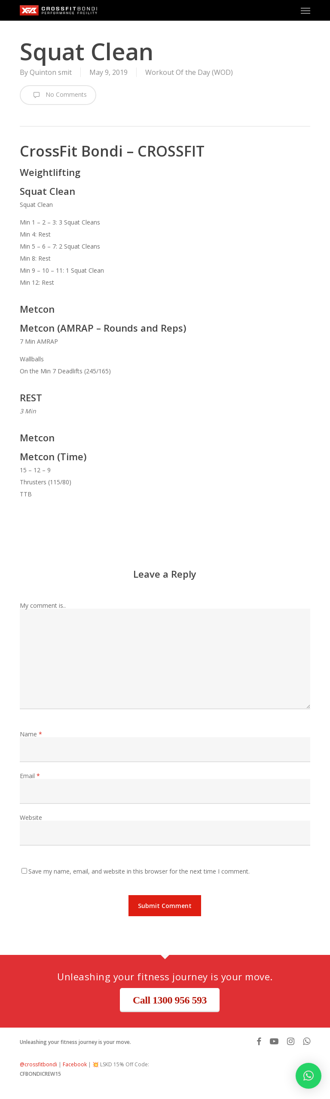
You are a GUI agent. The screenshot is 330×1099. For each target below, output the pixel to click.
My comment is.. (43, 605)
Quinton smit (51, 72)
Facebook (75, 1064)
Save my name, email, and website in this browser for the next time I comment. (139, 871)
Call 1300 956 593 (170, 1000)
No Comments (58, 95)
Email (30, 776)
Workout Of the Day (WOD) (189, 72)
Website (31, 817)
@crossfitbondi (38, 1064)
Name (31, 734)
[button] (305, 10)
